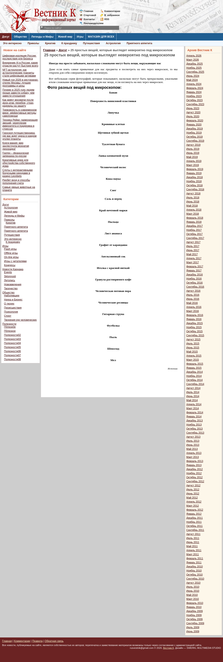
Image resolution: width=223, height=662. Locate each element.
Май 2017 (192, 254)
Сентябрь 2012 (195, 481)
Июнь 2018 (192, 201)
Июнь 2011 (192, 542)
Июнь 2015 (192, 347)
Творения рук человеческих (20, 319)
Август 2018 (193, 193)
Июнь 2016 (192, 298)
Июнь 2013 (192, 444)
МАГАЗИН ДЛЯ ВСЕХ (101, 36)
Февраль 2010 (194, 603)
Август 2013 (193, 436)
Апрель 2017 (193, 258)
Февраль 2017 (194, 266)
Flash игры (10, 249)
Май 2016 (192, 303)
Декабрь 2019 (194, 128)
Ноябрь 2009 (194, 615)
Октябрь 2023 (194, 100)
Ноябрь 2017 (194, 230)
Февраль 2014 (194, 412)
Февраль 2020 (194, 120)
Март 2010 (192, 599)
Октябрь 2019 (194, 136)
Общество (20, 36)
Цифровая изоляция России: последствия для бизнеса (19, 57)
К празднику (69, 43)
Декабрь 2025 (194, 63)
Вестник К (168, 648)
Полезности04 (12, 343)
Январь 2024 (193, 92)
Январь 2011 (193, 562)
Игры (80, 36)
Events (8, 272)
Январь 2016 (193, 319)
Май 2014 (192, 400)
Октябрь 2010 (194, 574)
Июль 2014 (192, 392)
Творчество (10, 288)
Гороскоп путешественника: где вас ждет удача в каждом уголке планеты (19, 135)
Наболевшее (11, 295)
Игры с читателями (15, 261)
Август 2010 (193, 582)
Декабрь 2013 (194, 420)
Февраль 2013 (194, 461)
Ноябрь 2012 (194, 473)
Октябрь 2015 (194, 331)
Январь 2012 (193, 513)
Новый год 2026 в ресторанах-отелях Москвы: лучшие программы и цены (20, 82)
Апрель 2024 (193, 84)
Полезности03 (12, 339)
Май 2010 (192, 594)
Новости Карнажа (12, 269)
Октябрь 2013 (194, 428)
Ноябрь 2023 (194, 96)
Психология (11, 311)
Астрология (113, 43)
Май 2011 (192, 546)
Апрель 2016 (193, 307)
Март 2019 (192, 165)
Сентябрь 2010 (195, 578)
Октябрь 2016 (194, 282)
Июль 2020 (192, 116)
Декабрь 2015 (194, 323)
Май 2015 (192, 351)
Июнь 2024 (192, 75)
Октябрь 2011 (194, 526)
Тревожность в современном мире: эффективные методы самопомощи (19, 112)
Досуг (5, 36)
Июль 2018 (192, 197)
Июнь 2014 (192, 396)
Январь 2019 (193, 173)
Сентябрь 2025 (195, 71)
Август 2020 (193, 112)
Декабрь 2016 (194, 274)
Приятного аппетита (139, 43)
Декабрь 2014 (194, 371)
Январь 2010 (193, 607)
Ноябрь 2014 (194, 376)
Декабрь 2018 (194, 177)
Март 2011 (192, 554)
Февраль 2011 (194, 558)
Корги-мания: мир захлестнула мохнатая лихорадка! (15, 145)
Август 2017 (193, 242)
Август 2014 (193, 388)
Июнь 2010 (192, 590)
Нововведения (12, 284)
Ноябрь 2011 (194, 522)
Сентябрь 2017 (195, 238)
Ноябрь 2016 (194, 278)
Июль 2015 (192, 343)
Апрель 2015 (193, 355)
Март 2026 (192, 59)
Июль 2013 (192, 440)
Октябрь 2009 (194, 619)
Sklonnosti (10, 276)
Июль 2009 (192, 627)
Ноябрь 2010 (194, 570)
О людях (9, 303)
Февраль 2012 (194, 509)
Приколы (33, 43)
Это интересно (12, 43)
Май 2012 (192, 497)
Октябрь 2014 (194, 380)
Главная (88, 11)
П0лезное (10, 331)
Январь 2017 (193, 270)
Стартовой (90, 15)
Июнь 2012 (192, 493)
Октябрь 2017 (194, 234)
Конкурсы (9, 265)
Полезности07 (12, 355)
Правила (37, 641)
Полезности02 (12, 335)
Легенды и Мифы (42, 36)
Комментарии (112, 11)
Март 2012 (192, 505)
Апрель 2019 (193, 161)
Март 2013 (192, 457)
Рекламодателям (92, 23)
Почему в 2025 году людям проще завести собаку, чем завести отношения (18, 92)
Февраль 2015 (194, 363)
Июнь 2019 (192, 153)
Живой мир (65, 36)
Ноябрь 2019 (194, 132)
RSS (106, 19)
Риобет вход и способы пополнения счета (16, 182)
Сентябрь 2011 (195, 530)
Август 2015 (193, 339)
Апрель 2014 (193, 404)
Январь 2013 (193, 465)
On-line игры (11, 257)
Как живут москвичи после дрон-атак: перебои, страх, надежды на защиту (18, 102)
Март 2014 (192, 408)
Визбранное (112, 15)
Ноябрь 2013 (194, 424)
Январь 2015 (193, 367)
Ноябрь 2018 (194, 181)
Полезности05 (12, 347)
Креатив (50, 43)
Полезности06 (12, 351)
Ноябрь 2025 (194, 67)
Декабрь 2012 (194, 469)
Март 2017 (192, 262)
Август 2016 (193, 290)
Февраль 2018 (194, 217)
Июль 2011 (192, 538)
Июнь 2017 (192, 250)
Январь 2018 (193, 221)
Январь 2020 (193, 124)
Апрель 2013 (193, 453)
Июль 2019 (192, 148)
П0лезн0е (10, 326)
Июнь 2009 (192, 631)
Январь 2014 (193, 416)
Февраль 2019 (194, 169)
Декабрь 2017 (194, 226)
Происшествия (13, 307)
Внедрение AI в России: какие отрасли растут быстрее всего (20, 64)
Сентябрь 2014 (195, 384)
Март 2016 (192, 311)
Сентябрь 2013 (195, 432)
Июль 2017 (192, 246)
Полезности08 (12, 359)
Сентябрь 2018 (195, 189)
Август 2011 (193, 534)
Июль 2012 (192, 489)
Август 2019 (193, 144)
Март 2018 (192, 213)
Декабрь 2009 (194, 611)
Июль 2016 (192, 294)
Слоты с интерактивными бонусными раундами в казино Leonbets (17, 173)
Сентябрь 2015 (195, 335)
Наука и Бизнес (13, 299)
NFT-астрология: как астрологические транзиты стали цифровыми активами (19, 72)
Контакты (89, 19)
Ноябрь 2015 (194, 327)
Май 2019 (192, 157)
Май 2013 (192, 449)
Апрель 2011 (193, 550)
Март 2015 (192, 359)
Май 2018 (192, 205)
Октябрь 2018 (194, 185)
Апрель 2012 (193, 501)
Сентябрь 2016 (195, 286)
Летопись (9, 280)
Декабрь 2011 (194, 517)
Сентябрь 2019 (195, 140)
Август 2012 (193, 485)
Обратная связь (54, 641)
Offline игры (11, 253)
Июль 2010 (192, 586)
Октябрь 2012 (194, 477)
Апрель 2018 (193, 209)
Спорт (7, 315)
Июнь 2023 (192, 108)
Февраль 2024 (194, 88)
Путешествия (91, 43)
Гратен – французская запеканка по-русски (15, 154)
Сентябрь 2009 (195, 623)
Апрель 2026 (193, 55)
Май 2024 (192, 80)
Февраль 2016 (194, 315)
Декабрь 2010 (194, 566)
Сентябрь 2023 (195, 104)
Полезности (9, 323)
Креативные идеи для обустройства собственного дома (18, 163)
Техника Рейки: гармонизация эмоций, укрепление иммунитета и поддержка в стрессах (20, 124)
